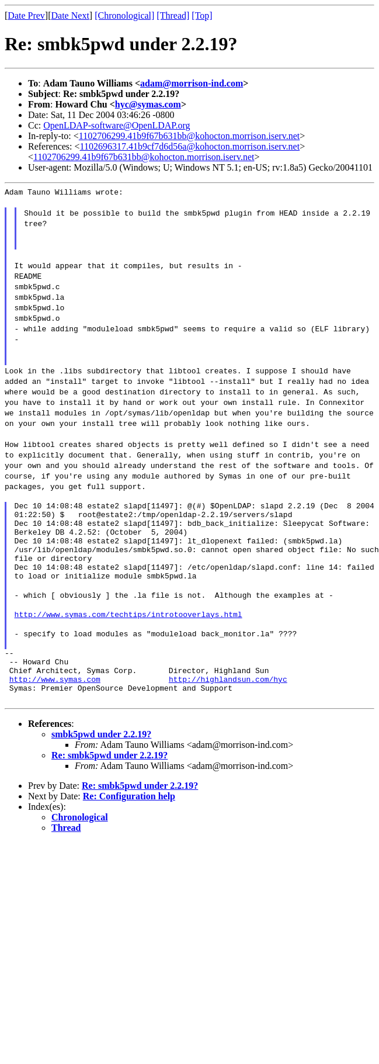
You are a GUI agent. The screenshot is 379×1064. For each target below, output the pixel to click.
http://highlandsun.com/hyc (228, 708)
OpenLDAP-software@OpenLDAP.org (116, 125)
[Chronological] (124, 15)
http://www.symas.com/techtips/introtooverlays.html (128, 635)
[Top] (202, 15)
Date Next (70, 15)
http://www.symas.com (54, 708)
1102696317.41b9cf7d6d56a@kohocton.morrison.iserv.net (190, 146)
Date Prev (26, 15)
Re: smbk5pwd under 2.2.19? (109, 787)
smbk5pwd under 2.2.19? (101, 766)
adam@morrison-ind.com (191, 83)
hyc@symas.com (148, 104)
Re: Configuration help (129, 828)
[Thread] (173, 15)
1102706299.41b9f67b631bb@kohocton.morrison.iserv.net (189, 136)
